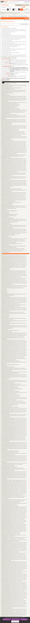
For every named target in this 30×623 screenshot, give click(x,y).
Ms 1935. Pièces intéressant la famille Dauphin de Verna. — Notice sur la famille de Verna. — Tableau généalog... (14, 611)
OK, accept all (6, 619)
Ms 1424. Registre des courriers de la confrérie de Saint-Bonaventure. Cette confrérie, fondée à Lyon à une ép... (14, 119)
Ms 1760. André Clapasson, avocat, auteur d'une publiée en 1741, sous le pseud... (14, 482)
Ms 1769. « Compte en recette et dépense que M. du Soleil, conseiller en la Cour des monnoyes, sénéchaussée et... (14, 493)
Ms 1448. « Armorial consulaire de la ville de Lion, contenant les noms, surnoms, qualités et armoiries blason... (14, 141)
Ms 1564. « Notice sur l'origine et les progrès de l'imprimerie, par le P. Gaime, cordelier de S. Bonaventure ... (14, 257)
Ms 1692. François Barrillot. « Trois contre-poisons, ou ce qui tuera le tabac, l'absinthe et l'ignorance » (14, 403)
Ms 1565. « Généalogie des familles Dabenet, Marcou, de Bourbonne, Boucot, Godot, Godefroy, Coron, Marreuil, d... (14, 258)
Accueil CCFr (2, 12)
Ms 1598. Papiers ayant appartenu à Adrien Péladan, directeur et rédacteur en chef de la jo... (14, 297)
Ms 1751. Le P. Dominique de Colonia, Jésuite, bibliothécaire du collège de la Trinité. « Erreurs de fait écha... (14, 471)
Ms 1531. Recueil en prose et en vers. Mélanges (7, 227)
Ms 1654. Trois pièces (4, 365)
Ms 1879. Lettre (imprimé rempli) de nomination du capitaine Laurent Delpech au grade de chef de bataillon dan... (14, 543)
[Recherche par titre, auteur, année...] (14, 7)
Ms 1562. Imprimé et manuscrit (5, 252)
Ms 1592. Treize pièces (4, 290)
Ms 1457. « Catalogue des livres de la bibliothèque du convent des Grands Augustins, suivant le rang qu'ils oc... (14, 151)
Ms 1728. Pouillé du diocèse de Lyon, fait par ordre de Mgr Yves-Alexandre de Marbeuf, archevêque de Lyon (14, 443)
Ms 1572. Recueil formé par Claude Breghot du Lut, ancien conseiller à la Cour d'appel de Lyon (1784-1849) (14, 267)
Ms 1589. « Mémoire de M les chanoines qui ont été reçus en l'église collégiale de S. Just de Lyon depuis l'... (14, 286)
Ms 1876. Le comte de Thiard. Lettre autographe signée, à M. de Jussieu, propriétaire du (14, 539)
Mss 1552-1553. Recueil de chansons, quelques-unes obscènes (9, 242)
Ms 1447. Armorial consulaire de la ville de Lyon (7, 140)
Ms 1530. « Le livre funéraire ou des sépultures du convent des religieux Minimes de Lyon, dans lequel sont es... (14, 226)
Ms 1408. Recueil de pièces (5, 101)
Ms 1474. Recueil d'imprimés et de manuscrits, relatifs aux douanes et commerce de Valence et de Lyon (14, 169)
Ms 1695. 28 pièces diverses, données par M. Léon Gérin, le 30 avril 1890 (10, 407)
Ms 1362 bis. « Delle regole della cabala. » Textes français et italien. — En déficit (11, 45)
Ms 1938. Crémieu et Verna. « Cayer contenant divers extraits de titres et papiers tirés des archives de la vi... (14, 615)
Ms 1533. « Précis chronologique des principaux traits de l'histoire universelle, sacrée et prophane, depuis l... (14, 230)
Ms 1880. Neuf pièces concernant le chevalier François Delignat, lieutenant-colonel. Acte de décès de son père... (14, 544)
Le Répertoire (19, 5)
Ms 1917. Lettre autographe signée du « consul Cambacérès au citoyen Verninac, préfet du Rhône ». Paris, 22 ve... (14, 589)
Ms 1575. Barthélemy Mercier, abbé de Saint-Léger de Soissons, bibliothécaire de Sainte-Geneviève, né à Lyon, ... (14, 270)
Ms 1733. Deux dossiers (4, 449)
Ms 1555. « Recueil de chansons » (5, 244)
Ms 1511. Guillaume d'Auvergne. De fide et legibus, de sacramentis (9, 214)
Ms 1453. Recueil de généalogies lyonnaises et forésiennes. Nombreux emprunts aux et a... (14, 146)
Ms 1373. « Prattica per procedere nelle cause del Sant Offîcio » (9, 58)
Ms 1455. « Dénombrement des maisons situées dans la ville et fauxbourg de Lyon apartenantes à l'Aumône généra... (14, 148)
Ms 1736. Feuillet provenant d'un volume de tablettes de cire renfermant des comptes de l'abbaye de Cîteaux (14, 453)
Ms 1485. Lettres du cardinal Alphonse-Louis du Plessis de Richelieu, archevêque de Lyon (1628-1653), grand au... (14, 182)
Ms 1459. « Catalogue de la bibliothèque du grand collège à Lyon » (9, 153)
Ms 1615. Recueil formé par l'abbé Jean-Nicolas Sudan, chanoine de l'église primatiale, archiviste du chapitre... (14, 318)
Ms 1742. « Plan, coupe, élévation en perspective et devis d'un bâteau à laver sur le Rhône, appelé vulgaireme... (14, 460)
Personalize (24, 619)
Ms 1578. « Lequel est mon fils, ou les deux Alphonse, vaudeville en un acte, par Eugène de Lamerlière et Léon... (14, 274)
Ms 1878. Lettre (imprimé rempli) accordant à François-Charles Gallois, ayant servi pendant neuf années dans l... (14, 542)
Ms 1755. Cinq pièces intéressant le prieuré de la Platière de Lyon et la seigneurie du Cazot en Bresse (13, 476)
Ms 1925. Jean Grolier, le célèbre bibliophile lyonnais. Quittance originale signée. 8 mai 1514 (13, 599)
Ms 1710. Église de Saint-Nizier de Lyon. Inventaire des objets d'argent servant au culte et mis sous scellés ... (14, 425)
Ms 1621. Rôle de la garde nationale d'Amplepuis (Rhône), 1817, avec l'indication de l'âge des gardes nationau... (14, 326)
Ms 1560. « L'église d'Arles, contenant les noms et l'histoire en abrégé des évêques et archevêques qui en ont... (14, 249)
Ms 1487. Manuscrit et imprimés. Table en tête (7, 186)
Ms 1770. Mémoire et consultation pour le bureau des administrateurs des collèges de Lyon (12, 494)
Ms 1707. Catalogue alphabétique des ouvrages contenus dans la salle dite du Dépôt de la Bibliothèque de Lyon (14, 421)
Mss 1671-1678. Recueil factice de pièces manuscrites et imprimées (10, 386)
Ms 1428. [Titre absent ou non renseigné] (6, 124)
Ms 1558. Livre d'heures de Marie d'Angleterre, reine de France (9, 247)
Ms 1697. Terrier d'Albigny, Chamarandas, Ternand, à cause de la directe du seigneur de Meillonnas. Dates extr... (14, 409)
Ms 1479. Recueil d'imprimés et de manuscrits (7, 175)
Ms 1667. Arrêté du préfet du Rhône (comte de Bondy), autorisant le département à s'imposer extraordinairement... (14, 381)
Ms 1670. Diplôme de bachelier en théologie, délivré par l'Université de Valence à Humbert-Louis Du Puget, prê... (14, 385)
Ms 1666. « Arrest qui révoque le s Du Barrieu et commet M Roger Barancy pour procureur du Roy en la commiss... (14, 380)
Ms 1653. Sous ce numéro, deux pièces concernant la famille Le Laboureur (10, 364)
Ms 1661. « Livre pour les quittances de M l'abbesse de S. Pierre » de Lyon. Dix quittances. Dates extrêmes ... (14, 374)
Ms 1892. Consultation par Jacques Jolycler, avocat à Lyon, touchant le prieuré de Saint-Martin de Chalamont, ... (14, 559)
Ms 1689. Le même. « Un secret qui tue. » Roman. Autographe (9, 399)
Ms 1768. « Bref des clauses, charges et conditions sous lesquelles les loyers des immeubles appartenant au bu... (14, 492)
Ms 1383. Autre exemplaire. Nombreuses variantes (8, 70)
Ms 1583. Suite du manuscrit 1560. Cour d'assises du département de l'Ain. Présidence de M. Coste (13, 279)
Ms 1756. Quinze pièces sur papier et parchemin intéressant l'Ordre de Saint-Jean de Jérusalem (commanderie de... (14, 477)
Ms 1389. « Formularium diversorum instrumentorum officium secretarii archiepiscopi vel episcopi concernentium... (14, 78)
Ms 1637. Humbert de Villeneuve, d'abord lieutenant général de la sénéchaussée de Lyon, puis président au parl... (14, 346)
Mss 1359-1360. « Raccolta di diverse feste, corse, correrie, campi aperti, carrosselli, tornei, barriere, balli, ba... (14, 41)
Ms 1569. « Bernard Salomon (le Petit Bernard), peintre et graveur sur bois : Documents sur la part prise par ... (14, 263)
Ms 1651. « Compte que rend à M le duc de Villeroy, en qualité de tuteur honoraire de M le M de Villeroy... (14, 362)
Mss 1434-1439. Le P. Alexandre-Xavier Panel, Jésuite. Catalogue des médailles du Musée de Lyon (13, 131)
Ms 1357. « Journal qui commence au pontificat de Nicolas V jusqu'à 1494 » (10, 39)
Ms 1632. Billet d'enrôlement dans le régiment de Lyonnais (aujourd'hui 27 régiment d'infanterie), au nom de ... (14, 340)
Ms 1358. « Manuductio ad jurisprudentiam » (7, 40)
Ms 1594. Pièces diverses (4, 292)
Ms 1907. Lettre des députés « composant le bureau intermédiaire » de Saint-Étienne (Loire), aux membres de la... (14, 577)
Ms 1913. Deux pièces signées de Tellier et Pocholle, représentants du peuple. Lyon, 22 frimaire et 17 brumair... (14, 584)
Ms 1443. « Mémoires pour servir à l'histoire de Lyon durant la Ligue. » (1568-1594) (11, 135)
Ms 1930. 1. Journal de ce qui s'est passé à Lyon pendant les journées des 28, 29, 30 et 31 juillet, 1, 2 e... (14, 605)
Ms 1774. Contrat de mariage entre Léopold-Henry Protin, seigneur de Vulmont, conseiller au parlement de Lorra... (14, 499)
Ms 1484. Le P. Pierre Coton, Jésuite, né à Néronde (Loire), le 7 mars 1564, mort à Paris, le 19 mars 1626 (14, 181)
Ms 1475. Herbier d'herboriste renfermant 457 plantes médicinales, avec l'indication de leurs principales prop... (14, 170)
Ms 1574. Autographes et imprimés (6, 269)
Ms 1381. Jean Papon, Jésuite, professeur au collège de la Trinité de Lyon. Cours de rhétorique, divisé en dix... (14, 68)
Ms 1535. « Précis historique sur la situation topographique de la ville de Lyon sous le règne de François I (14, 232)
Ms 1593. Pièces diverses (4, 291)
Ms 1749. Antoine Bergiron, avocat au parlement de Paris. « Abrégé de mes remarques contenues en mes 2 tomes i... (14, 469)
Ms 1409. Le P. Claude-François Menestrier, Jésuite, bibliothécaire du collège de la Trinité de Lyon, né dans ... (14, 102)
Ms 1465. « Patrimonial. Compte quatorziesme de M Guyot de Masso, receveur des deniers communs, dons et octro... (14, 159)
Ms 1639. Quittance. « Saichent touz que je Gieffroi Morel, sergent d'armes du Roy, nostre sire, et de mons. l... (14, 348)
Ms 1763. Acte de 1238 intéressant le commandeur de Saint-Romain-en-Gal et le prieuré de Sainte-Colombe (14, 486)
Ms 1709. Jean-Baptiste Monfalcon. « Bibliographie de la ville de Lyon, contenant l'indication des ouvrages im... (14, 424)
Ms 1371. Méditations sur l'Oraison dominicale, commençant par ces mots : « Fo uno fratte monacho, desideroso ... (14, 56)
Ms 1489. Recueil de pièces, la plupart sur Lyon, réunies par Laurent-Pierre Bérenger (12, 188)
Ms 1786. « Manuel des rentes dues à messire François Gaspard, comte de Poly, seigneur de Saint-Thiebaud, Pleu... (14, 514)
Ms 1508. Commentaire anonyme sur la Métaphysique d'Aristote (9, 210)
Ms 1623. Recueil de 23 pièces (5, 329)
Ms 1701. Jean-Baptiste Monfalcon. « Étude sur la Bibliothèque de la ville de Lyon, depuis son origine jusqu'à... (14, 414)
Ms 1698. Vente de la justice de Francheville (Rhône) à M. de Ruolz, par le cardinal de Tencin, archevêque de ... (14, 410)
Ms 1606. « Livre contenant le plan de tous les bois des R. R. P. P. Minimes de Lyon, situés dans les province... (14, 307)
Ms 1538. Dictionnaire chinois (5, 236)
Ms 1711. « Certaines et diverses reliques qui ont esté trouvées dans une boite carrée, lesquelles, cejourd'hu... (14, 426)
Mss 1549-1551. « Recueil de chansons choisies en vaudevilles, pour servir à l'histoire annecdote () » (14, 241)
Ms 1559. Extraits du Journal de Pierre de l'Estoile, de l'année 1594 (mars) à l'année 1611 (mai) (13, 248)
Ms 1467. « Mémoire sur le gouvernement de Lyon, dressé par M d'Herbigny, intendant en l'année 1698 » (14, 162)
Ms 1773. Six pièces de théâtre (5, 498)
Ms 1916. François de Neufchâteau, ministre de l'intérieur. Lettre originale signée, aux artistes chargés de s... (14, 588)
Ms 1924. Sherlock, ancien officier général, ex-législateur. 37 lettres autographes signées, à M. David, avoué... (14, 598)
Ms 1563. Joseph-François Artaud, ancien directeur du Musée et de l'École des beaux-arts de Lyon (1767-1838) (14, 256)
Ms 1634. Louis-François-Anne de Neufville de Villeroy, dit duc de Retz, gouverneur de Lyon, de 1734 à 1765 (14, 342)
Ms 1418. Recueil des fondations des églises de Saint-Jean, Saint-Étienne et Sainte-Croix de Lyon (13, 112)
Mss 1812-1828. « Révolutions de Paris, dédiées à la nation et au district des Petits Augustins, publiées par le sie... (14, 525)
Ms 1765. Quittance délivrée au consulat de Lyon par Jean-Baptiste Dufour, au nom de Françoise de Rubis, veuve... (14, 488)
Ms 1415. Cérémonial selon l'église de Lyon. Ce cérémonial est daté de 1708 (10, 108)
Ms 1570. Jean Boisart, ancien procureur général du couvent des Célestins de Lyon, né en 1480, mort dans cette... (14, 264)
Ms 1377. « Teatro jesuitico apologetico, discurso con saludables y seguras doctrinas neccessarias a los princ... (14, 63)
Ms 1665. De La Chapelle (4, 379)
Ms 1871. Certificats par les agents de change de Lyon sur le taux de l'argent (11, 533)
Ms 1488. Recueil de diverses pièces (6, 187)
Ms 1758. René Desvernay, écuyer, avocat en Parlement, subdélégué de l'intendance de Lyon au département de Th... (14, 480)
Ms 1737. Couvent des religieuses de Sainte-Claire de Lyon (8, 454)
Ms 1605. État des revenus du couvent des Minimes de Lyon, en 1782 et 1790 (10, 306)
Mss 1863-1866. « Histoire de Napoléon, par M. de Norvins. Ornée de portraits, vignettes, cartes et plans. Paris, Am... (14, 527)
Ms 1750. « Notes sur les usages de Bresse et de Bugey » (8, 470)
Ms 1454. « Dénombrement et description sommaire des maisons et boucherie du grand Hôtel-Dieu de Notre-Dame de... (14, 147)
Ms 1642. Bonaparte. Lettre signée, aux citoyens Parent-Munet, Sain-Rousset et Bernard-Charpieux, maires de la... (14, 352)
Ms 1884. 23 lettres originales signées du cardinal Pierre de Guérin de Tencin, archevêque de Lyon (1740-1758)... (14, 549)
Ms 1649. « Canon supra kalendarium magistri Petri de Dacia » (9, 359)
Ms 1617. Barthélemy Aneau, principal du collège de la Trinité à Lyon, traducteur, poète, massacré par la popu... (14, 320)
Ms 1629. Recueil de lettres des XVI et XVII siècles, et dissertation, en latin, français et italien (13, 336)
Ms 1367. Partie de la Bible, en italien (6, 51)
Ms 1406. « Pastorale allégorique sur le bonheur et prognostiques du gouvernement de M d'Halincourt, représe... (14, 98)
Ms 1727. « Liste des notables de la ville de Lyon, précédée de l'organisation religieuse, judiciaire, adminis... (14, 442)
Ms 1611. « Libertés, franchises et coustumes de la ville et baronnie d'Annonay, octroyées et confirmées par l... (14, 313)
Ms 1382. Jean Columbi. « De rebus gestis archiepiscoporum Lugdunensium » (11, 69)
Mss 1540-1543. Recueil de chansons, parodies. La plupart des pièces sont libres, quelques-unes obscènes (14, 238)
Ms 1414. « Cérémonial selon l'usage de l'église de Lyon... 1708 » (9, 107)
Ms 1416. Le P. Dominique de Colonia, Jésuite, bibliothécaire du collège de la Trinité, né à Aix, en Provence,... (14, 109)
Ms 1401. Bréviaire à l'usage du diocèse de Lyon (7, 92)
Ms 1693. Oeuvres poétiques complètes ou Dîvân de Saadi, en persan (10, 404)
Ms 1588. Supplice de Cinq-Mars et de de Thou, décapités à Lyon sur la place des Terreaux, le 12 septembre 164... (14, 285)
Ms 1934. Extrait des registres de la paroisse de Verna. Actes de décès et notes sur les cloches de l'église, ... (14, 610)
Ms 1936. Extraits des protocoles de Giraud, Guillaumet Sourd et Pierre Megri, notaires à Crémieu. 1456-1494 (14, 612)
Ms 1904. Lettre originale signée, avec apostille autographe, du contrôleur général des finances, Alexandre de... (14, 573)
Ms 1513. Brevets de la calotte (5, 216)
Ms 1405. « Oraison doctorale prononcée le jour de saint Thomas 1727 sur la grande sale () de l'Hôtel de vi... (14, 97)
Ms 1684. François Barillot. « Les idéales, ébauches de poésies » (9, 393)
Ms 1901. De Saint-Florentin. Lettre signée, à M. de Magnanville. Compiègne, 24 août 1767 (12, 570)
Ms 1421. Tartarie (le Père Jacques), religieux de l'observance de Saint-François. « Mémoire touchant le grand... (14, 115)
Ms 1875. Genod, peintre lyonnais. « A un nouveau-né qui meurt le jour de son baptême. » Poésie (13, 538)
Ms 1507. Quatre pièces (4, 209)
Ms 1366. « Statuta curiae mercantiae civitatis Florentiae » (8, 50)
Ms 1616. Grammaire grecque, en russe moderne (7, 319)
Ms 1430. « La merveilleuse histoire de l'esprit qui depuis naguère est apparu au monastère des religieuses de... (14, 126)
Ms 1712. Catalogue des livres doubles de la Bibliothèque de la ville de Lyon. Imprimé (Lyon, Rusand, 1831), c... (14, 427)
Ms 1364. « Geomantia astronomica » (6, 47)
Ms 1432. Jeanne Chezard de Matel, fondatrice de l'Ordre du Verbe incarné (10, 129)
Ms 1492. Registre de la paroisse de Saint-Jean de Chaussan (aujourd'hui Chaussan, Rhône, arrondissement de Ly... (14, 192)
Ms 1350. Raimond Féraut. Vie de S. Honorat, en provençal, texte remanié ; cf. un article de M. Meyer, (14, 30)
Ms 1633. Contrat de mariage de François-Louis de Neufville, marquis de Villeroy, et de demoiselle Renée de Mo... (14, 341)
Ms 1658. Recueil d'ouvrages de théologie (6, 370)
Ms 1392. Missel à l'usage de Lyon (5, 81)
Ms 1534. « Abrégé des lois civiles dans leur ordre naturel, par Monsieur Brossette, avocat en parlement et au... (14, 231)
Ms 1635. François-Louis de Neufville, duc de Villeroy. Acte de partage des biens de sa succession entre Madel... (14, 343)
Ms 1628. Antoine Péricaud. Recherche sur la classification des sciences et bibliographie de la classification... (14, 335)
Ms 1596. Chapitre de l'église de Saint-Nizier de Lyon (8, 295)
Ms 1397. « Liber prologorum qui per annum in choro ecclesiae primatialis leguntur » (12, 87)
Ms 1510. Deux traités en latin (5, 213)
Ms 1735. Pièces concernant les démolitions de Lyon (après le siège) (10, 452)
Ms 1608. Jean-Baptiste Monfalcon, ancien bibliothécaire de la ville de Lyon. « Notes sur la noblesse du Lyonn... (14, 309)
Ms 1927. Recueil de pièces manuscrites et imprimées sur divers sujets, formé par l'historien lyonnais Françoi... (14, 601)
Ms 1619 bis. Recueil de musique (5, 324)
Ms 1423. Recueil (4, 118)
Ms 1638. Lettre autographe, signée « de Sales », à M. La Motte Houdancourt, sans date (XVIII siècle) (14, 347)
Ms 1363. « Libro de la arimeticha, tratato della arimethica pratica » (10, 46)
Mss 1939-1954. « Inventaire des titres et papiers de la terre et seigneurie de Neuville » (12, 616)
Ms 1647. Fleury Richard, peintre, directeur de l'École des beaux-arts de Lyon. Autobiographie (13, 357)
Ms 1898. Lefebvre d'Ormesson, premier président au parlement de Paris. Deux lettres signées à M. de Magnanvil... (14, 566)
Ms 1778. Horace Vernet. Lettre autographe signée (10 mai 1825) (9, 504)
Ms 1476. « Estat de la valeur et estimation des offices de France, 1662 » (10, 171)
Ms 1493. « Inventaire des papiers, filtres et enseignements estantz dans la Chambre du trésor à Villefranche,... (14, 193)
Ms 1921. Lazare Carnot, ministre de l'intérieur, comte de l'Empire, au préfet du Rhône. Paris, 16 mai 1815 (14, 594)
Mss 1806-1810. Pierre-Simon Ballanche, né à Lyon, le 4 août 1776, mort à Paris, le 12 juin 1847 (13, 522)
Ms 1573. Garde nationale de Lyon (6, 268)
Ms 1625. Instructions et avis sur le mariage (7, 331)
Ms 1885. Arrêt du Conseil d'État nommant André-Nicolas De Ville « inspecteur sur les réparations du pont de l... (14, 550)
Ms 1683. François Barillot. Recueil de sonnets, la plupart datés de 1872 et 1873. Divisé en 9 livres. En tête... (14, 392)
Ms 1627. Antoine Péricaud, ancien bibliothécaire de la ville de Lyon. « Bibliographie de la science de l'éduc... (14, 334)
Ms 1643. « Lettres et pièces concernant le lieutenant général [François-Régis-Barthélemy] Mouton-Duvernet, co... (14, 353)
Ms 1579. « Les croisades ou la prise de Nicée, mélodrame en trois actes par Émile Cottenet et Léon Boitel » (14, 275)
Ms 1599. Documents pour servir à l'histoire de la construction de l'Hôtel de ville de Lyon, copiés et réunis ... (14, 298)
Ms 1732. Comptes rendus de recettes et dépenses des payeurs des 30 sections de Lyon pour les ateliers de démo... (14, 448)
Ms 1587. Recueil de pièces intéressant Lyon (7, 284)
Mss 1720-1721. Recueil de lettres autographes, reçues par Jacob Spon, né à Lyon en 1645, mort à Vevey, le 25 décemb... (14, 436)
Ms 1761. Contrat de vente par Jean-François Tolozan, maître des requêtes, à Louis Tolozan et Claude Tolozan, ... (14, 483)
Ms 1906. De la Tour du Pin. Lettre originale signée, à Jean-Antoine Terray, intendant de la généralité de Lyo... (14, 576)
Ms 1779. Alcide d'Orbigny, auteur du (10, 505)
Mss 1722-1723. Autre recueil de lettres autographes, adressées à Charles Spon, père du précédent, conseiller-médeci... (14, 437)
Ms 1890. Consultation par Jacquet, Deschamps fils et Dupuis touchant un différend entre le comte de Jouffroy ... (14, 556)
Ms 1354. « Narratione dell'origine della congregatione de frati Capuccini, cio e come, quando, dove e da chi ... (14, 35)
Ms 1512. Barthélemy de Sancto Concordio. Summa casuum (9, 215)
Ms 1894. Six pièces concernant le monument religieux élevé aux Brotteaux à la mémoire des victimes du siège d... (14, 561)
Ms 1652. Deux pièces (4, 363)
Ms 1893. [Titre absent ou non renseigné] (6, 560)
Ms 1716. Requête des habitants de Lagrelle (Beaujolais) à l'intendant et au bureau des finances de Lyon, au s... (14, 431)
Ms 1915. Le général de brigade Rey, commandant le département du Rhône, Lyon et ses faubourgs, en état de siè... (14, 587)
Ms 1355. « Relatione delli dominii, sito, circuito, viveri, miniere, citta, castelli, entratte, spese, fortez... (14, 36)
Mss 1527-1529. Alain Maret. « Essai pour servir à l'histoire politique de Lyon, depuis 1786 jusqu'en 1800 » (14, 225)
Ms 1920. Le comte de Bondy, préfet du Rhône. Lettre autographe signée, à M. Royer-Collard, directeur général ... (14, 593)
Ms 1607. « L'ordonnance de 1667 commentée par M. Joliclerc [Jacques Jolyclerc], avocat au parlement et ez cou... (14, 308)
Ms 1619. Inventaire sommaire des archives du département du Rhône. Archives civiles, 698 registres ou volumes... (14, 323)
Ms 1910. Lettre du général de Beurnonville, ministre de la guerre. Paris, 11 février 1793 (12, 581)
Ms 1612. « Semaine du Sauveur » (5, 314)
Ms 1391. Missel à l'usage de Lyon (5, 80)
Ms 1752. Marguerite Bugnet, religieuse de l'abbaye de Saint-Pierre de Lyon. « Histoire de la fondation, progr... (14, 472)
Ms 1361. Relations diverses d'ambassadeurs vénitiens (8, 42)
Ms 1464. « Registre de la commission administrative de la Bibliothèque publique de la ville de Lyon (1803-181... (14, 158)
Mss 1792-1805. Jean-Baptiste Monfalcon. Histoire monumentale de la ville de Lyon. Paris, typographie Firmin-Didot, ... (14, 521)
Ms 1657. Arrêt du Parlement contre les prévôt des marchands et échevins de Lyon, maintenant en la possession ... (14, 369)
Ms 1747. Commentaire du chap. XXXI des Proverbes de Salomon (9, 466)
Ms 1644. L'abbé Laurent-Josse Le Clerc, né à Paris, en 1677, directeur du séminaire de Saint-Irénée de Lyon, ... (14, 354)
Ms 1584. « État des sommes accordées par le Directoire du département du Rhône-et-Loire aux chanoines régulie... (14, 280)
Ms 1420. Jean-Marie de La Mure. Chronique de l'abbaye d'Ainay (9, 114)
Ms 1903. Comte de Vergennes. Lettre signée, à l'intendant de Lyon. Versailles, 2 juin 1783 (12, 572)
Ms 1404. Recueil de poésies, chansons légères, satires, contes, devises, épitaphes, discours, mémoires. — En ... (14, 96)
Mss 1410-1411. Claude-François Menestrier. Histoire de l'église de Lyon (10, 103)
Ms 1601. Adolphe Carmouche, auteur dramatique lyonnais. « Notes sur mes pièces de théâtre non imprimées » (14, 301)
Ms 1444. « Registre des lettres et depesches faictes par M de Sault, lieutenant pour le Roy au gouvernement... (14, 136)
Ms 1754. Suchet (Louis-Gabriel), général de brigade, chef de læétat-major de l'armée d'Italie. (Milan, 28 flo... (14, 475)
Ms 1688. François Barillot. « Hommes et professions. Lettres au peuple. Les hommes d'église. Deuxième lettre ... (14, 398)
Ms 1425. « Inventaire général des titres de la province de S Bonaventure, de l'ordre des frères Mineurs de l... (14, 120)
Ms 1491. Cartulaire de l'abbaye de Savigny (7, 191)
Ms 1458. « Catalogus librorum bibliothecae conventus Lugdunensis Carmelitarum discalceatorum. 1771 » (14, 152)
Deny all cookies (15, 619)
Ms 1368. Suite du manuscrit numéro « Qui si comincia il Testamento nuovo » (11, 52)
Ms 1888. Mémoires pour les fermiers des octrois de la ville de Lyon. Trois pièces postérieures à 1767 (13, 554)
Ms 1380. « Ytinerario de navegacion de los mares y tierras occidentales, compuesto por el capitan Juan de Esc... (14, 67)
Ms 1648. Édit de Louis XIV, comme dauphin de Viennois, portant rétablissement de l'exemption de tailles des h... (14, 358)
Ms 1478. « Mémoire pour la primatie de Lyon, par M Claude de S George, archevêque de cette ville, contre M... (14, 174)
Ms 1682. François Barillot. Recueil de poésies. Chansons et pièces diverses (10, 391)
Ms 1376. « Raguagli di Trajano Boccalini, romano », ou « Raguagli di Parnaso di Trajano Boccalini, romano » (14, 62)
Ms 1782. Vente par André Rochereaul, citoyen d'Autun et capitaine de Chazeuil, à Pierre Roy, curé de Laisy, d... (14, 509)
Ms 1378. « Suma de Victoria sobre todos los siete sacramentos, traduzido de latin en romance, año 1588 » (14, 64)
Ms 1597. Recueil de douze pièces (5, 296)
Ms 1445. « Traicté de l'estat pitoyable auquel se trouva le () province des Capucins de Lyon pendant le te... (14, 137)
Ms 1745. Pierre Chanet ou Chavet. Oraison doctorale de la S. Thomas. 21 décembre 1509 (12, 464)
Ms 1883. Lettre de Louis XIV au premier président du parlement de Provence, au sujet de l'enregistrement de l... (14, 548)
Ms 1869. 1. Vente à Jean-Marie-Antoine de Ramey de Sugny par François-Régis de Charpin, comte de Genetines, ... (14, 531)
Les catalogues (5, 5)
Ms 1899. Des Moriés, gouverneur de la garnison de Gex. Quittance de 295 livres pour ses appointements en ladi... (14, 567)
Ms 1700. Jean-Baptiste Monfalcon (6, 413)
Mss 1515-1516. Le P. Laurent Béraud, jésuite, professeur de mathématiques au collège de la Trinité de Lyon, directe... (14, 219)
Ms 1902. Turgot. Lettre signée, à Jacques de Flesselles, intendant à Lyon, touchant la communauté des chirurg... (14, 571)
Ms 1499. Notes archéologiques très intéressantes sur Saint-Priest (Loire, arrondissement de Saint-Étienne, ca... (14, 199)
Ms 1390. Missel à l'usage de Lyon (5, 79)
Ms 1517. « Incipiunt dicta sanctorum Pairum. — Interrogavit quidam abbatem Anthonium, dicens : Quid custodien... (14, 220)
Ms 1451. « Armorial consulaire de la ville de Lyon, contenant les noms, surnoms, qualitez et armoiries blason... (14, 143)
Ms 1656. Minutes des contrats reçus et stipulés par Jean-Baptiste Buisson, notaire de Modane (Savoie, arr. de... (14, 368)
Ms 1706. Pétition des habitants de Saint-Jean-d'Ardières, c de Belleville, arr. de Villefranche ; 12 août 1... (14, 420)
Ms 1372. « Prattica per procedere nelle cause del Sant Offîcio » (9, 57)
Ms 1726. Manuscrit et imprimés (5, 441)
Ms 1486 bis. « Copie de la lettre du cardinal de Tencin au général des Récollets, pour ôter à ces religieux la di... (14, 185)
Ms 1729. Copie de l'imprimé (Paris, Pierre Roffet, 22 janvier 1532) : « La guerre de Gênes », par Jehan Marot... (14, 444)
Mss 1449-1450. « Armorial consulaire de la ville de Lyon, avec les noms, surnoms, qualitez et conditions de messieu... (14, 142)
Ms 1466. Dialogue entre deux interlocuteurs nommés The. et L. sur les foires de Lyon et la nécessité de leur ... (14, 160)
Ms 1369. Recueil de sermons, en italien (6, 53)
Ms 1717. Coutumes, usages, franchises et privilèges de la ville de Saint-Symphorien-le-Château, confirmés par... (14, 432)
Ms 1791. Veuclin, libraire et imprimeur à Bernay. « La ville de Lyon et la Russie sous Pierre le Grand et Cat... (14, 520)
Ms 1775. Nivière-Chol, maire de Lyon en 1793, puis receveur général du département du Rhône (13, 500)
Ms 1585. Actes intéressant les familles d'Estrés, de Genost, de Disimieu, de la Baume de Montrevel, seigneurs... (14, 281)
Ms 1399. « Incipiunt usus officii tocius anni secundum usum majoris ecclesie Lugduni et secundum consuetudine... (14, 90)
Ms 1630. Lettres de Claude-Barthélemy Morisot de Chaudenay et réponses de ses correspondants (13, 337)
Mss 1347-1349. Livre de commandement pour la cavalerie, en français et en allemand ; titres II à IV (13, 29)
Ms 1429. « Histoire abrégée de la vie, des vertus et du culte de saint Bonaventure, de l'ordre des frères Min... (14, 125)
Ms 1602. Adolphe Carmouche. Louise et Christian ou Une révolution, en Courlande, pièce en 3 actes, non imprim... (14, 302)
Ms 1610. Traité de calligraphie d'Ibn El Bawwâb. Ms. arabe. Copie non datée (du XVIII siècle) (13, 312)
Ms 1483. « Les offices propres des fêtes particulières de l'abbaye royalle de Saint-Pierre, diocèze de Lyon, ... (14, 180)
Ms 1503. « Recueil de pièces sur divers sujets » (7, 204)
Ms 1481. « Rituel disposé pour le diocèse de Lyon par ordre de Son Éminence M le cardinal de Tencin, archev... (14, 177)
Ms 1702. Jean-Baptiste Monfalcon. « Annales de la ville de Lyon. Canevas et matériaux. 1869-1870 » (13, 415)
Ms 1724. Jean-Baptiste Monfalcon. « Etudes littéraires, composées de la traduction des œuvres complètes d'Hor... (14, 438)
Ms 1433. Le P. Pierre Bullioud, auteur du (10, 130)
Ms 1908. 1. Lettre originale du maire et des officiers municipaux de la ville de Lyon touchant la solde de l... (14, 578)
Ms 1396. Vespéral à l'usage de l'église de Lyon (7, 86)
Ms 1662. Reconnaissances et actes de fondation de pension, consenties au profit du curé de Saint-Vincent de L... (14, 375)
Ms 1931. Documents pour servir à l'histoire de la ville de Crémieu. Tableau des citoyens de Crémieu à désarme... (14, 606)
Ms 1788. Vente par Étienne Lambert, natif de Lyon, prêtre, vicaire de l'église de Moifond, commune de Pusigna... (14, 516)
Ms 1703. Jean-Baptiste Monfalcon (6, 416)
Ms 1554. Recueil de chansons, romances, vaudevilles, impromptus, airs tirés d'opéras (12, 243)
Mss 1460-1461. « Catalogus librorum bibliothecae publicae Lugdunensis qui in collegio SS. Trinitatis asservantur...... (14, 154)
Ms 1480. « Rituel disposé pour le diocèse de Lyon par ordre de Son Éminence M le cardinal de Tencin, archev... (14, 176)
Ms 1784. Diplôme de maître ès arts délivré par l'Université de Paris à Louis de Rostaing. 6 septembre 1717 (14, 511)
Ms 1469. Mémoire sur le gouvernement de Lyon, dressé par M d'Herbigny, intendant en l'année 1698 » (14, 164)
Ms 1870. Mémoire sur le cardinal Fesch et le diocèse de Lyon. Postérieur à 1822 (11, 532)
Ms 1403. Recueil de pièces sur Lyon (6, 95)
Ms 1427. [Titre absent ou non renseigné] (6, 123)
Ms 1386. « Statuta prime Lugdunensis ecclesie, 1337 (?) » (8, 74)
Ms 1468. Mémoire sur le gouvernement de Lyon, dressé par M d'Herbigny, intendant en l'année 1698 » (14, 163)
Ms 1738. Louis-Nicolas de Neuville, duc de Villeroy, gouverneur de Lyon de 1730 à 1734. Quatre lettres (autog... (14, 455)
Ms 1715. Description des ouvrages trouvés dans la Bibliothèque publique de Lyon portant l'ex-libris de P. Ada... (14, 430)
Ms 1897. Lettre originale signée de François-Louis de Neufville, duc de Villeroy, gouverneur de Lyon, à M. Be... (14, 565)
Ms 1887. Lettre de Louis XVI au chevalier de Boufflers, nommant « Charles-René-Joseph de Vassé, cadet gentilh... (14, 553)
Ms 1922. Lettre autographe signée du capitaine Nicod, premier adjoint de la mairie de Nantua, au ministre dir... (14, 595)
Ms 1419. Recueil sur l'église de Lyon (6, 113)
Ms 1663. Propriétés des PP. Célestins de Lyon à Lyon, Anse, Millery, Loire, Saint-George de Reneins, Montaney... (14, 376)
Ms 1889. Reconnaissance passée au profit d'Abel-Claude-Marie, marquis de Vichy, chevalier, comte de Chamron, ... (14, 555)
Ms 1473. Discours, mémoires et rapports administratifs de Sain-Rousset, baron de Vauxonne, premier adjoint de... (14, 168)
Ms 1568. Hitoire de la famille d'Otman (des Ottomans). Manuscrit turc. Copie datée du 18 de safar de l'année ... (14, 262)
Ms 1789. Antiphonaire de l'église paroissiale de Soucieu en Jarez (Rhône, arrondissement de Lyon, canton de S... (14, 517)
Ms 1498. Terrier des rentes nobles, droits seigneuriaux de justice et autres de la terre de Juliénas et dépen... (14, 198)
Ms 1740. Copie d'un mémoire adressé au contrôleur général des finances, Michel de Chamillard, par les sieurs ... (14, 458)
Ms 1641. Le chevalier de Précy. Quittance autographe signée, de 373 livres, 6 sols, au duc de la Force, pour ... (14, 351)
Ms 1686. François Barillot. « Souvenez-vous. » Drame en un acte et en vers (10, 396)
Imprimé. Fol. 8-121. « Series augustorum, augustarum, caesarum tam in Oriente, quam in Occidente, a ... (14, 253)
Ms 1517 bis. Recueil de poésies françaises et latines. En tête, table (9, 221)
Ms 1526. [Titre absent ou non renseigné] (6, 224)
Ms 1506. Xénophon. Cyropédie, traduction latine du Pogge (9, 208)
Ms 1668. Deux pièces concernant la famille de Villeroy (8, 382)
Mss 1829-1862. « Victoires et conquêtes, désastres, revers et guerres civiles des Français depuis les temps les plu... (14, 526)
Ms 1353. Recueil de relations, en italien (6, 34)
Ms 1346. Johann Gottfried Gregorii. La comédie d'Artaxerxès (9, 28)
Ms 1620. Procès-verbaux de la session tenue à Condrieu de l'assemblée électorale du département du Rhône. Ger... (14, 325)
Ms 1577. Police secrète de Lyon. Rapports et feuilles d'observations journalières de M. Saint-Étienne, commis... (14, 273)
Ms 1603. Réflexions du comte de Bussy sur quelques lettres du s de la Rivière (11, 303)
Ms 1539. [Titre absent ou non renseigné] (6, 237)
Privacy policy (15, 621)
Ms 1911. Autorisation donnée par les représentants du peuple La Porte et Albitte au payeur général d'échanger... (14, 582)
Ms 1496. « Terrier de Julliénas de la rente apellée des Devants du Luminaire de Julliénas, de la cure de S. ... (14, 196)
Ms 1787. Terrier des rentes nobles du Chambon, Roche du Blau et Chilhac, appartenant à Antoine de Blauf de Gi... (14, 515)
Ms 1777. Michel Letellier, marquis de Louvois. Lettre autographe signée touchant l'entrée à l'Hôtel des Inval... (14, 503)
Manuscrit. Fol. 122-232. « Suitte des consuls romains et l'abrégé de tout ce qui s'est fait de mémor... (14, 254)
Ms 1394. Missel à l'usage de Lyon (5, 84)
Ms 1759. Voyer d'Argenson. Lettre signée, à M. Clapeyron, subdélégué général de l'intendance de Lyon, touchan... (14, 481)
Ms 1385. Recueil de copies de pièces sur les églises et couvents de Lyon (10, 73)
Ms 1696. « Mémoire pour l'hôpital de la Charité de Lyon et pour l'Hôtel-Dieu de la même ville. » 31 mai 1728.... (14, 408)
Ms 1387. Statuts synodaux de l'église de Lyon (7, 75)
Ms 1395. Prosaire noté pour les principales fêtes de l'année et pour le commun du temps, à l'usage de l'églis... (14, 85)
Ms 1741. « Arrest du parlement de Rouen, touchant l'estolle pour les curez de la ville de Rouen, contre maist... (14, 459)
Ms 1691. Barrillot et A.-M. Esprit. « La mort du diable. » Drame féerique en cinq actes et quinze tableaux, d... (14, 402)
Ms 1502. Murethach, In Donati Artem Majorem (7, 203)
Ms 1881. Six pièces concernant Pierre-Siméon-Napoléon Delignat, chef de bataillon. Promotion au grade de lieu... (14, 545)
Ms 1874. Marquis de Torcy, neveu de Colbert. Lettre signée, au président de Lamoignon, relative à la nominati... (14, 537)
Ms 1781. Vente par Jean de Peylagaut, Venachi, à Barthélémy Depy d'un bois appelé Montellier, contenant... (14, 508)
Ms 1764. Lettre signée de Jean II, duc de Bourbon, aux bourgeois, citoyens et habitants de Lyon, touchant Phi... (14, 487)
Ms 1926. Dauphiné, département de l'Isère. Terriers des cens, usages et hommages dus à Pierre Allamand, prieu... (14, 600)
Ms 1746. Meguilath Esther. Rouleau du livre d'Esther (8, 465)
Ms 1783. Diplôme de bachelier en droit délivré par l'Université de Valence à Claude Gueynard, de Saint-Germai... (14, 510)
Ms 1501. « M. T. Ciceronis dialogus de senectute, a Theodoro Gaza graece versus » (11, 202)
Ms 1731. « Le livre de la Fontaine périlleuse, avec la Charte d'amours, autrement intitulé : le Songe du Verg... (14, 447)
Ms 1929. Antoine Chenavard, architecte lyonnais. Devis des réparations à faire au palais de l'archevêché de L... (14, 604)
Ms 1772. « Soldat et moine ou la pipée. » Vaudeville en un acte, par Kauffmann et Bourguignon (13, 497)
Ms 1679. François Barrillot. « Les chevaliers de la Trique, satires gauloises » (11, 387)
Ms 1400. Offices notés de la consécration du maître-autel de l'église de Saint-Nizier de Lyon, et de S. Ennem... (14, 91)
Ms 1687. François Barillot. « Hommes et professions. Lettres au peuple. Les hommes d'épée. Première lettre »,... (14, 397)
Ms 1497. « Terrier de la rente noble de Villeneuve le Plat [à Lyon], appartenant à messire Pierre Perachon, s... (14, 197)
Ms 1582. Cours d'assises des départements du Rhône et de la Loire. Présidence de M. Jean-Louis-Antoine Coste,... (14, 278)
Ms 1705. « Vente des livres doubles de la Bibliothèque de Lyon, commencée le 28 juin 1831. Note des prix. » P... (14, 419)
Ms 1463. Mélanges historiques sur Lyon (6, 157)
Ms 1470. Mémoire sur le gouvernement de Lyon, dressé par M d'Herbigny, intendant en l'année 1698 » (14, 165)
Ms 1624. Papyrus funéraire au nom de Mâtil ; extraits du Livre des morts (10, 330)
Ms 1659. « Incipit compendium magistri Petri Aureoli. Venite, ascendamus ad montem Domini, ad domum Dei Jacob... (14, 371)
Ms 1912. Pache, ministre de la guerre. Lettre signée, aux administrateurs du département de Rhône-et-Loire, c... (14, 583)
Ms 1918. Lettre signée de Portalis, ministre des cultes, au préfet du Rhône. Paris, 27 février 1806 (13, 590)
